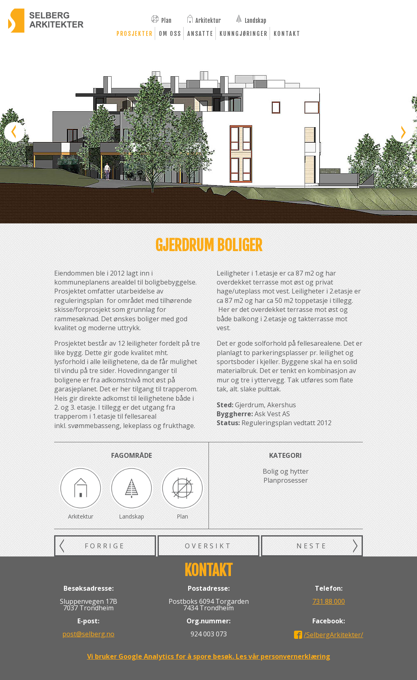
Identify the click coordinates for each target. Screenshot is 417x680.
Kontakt (287, 33)
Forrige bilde (14, 132)
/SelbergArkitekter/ (333, 634)
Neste (311, 545)
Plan (166, 20)
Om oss (170, 33)
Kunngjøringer (243, 33)
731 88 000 (328, 601)
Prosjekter (134, 33)
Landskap (255, 20)
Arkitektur (208, 20)
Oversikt (208, 545)
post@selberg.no (88, 633)
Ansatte (200, 33)
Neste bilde (402, 132)
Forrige (105, 545)
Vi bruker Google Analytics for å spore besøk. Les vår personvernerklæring (208, 656)
